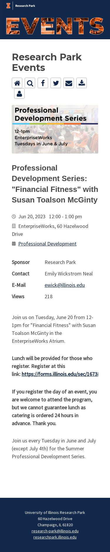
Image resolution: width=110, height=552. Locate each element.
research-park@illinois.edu (55, 531)
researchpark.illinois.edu (55, 537)
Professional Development (47, 243)
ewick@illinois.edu (65, 285)
